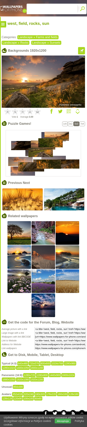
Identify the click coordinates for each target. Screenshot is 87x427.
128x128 (7, 398)
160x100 (62, 394)
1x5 (65, 124)
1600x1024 (68, 375)
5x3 (76, 124)
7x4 (82, 124)
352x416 (17, 394)
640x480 (23, 363)
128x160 (74, 394)
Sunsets (55, 42)
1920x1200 (37, 379)
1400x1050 (22, 367)
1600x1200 (37, 367)
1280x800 (42, 375)
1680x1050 (8, 379)
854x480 (18, 386)
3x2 (70, 124)
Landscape (25, 37)
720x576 (34, 363)
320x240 (29, 394)
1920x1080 (22, 379)
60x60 (38, 398)
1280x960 (70, 363)
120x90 (18, 398)
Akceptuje (63, 421)
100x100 (28, 398)
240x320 (40, 394)
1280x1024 (8, 367)
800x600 (45, 363)
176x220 (51, 394)
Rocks (24, 42)
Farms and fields (46, 37)
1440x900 (55, 375)
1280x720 (29, 375)
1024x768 (57, 363)
